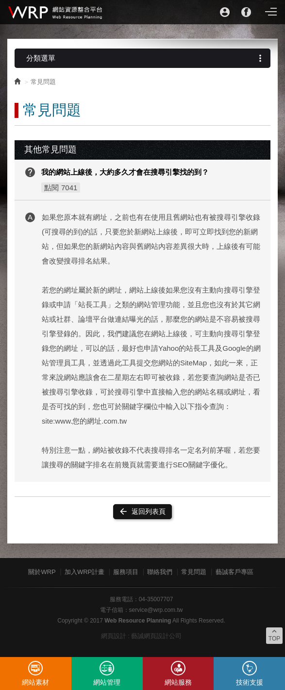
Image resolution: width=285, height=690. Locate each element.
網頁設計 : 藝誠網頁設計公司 (141, 636)
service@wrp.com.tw (156, 610)
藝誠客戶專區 (234, 571)
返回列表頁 (142, 511)
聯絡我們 (159, 571)
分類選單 (146, 58)
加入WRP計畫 (84, 571)
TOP (274, 634)
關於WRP (41, 571)
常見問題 (193, 571)
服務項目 (125, 571)
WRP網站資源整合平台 (55, 12)
